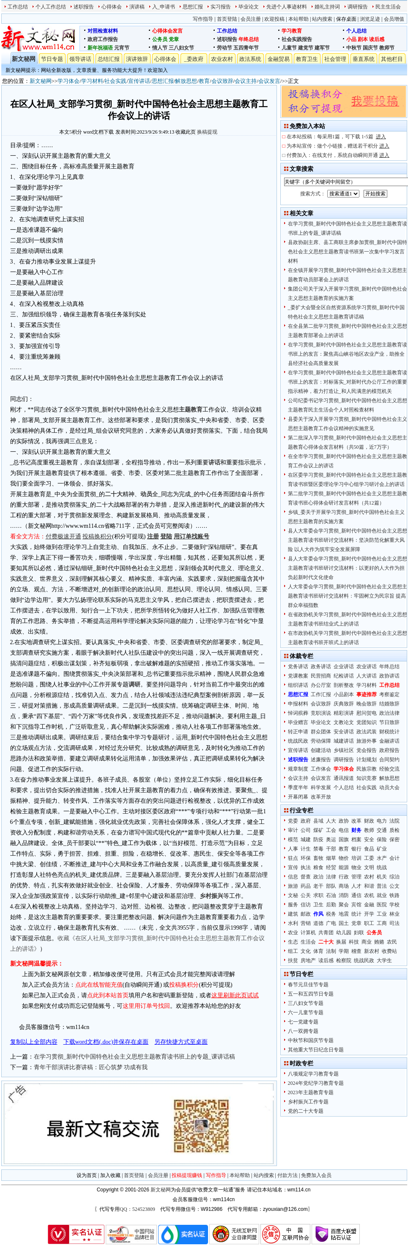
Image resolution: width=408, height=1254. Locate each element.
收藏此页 (185, 132)
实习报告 (221, 7)
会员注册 (251, 19)
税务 (331, 914)
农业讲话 (366, 667)
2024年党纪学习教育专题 (316, 1083)
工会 (331, 830)
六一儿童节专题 (305, 1012)
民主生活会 (388, 7)
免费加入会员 (316, 1175)
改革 (356, 821)
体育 (318, 951)
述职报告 (84, 7)
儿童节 (289, 48)
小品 (351, 39)
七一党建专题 (303, 1022)
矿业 (382, 849)
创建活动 (321, 750)
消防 (344, 895)
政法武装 (366, 732)
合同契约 (389, 760)
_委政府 (193, 59)
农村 (369, 877)
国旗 (344, 839)
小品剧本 (344, 694)
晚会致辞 (366, 704)
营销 (306, 923)
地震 (344, 914)
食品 (369, 849)
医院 (382, 905)
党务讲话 (298, 667)
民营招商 (321, 676)
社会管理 (335, 59)
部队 (331, 886)
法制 (331, 951)
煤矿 (318, 830)
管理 (356, 877)
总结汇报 (109, 59)
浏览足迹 (370, 19)
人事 (293, 849)
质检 (394, 830)
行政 (344, 877)
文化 (306, 951)
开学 (369, 914)
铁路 (394, 895)
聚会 (344, 905)
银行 (356, 849)
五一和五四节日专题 (311, 994)
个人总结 (356, 31)
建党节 (305, 48)
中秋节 (353, 48)
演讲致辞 (137, 59)
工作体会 (321, 769)
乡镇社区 (344, 750)
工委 (369, 858)
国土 (344, 923)
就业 (382, 895)
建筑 (293, 914)
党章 (174, 39)
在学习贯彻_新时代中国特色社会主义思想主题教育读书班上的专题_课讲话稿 (134, 1057)
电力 (382, 821)
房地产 (308, 960)
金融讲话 (389, 741)
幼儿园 (343, 933)
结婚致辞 (389, 704)
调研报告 (358, 7)
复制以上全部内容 (34, 1042)
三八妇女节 (181, 48)
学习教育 (292, 31)
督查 (306, 877)
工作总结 (18, 7)
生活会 (308, 942)
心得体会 (111, 7)
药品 (306, 886)
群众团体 (321, 732)
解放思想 (186, 81)
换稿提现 (207, 132)
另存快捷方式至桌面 (181, 1042)
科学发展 (321, 787)
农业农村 (222, 59)
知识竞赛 (366, 778)
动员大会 (389, 787)
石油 (331, 895)
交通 (382, 830)
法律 (331, 877)
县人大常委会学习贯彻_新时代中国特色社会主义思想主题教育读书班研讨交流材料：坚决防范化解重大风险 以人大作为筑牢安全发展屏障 (347, 540)
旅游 (293, 886)
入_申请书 (163, 7)
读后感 (376, 39)
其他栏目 (392, 59)
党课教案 (298, 676)
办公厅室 (321, 685)
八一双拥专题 (303, 1031)
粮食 (318, 867)
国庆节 (370, 48)
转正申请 (298, 732)
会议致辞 (222, 81)
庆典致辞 (344, 704)
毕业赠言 (298, 722)
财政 (369, 821)
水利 (293, 923)
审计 (293, 830)
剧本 (363, 39)
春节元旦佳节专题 (308, 985)
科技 (354, 942)
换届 (341, 942)
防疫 (318, 839)
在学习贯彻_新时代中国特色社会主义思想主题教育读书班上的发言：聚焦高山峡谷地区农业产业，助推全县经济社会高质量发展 (347, 354)
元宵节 (121, 48)
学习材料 (92, 81)
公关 (306, 895)
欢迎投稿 (274, 19)
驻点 (293, 858)
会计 (394, 858)
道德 (318, 923)
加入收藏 (110, 1175)
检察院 (343, 960)
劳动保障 (321, 741)
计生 (306, 849)
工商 (382, 923)
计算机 (308, 933)
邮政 (306, 914)
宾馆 (356, 905)
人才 (356, 886)
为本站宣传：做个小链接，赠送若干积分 (338, 146)
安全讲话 (344, 732)
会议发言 (269, 81)
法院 (394, 821)
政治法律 (389, 713)
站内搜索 (322, 19)
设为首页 (87, 1175)
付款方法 (287, 1175)
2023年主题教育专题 (311, 1092)
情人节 (159, 48)
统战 (382, 867)
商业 (366, 942)
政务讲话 (321, 667)
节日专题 (52, 59)
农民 (392, 942)
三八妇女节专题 (305, 1003)
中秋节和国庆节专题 (311, 1040)
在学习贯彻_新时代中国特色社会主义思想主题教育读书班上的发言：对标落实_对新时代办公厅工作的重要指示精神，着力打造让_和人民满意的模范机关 (347, 382)
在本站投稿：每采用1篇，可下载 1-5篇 (336, 137)
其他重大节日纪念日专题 (316, 1050)
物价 (344, 858)
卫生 (318, 905)
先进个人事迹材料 (286, 7)
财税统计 (389, 732)
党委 (293, 821)
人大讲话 (366, 676)
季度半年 (298, 787)
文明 (369, 867)
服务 (293, 905)
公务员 (159, 39)
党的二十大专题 (305, 1111)
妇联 (359, 933)
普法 (382, 886)
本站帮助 (298, 19)
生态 (293, 942)
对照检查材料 (103, 31)
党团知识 (366, 722)
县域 (318, 821)
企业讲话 (344, 667)
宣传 (293, 867)
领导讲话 (80, 59)
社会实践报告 (297, 39)
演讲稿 (137, 7)
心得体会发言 (167, 31)
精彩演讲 (344, 713)
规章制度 (298, 769)
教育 (204, 81)
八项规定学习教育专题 (313, 1074)
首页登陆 (227, 19)
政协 (344, 821)
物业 (356, 867)
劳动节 (224, 48)
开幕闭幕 (298, 797)
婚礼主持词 (327, 7)
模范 (293, 839)
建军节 (322, 48)
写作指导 (203, 19)
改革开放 (321, 797)
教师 (369, 830)
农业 (293, 933)
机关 (382, 877)
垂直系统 (364, 59)
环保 (306, 858)
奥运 (331, 839)
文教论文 (344, 722)
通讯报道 (344, 778)
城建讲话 (344, 741)
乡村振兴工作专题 (308, 1102)
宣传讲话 (139, 81)
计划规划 (366, 760)
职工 (369, 923)
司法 (394, 923)
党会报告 (366, 750)
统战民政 (298, 741)
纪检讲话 (344, 676)
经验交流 (389, 769)
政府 (306, 821)
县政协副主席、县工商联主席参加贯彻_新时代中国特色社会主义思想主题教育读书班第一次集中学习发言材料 (347, 251)
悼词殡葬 (298, 713)
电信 (344, 830)
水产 (382, 858)
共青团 (326, 933)
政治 (318, 877)
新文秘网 (24, 59)
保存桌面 (346, 19)
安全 (369, 839)
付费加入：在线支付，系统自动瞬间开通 (338, 155)
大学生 (384, 960)
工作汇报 (321, 694)
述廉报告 (321, 760)
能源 (344, 867)
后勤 (331, 905)
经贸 (331, 867)
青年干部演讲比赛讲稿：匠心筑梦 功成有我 (91, 1067)
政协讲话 (389, 676)
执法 (306, 867)
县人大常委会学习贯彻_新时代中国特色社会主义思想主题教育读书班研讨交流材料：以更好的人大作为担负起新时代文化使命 (347, 568)
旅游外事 (366, 741)
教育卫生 (307, 59)
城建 (306, 839)
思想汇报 (193, 7)
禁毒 (318, 849)
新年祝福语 (100, 48)
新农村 (371, 951)
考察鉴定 (389, 694)
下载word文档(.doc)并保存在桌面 (106, 1042)
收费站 (389, 951)
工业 (382, 914)
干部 (331, 849)
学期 (344, 951)
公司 (306, 830)
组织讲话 (298, 685)
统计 (356, 914)
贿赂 (379, 942)
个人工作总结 (51, 7)
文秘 (293, 895)
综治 (394, 877)
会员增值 (394, 19)
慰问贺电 (366, 713)
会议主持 (246, 81)
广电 (331, 923)
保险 (382, 839)
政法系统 (250, 59)
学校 (394, 905)
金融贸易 (279, 59)
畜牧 (318, 858)
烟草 (331, 858)
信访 (306, 905)
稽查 (356, 951)
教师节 (386, 48)
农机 (369, 895)
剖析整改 (344, 685)
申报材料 (298, 704)
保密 (394, 839)
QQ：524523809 (137, 1209)
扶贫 (293, 960)
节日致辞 (389, 722)
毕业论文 (248, 7)
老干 (318, 886)
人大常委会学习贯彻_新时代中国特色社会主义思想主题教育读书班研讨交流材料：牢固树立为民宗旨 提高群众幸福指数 (347, 596)
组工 (293, 951)
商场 (344, 886)
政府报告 (389, 750)
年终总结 (248, 39)
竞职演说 (321, 713)
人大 (331, 821)
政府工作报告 (103, 39)
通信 (356, 895)
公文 (394, 886)
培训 (356, 858)
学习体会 (68, 81)
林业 (394, 914)
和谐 (369, 886)
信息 (293, 877)
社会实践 (115, 81)
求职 (318, 895)
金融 (369, 905)
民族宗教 (366, 769)
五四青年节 (246, 48)
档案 (356, 839)
